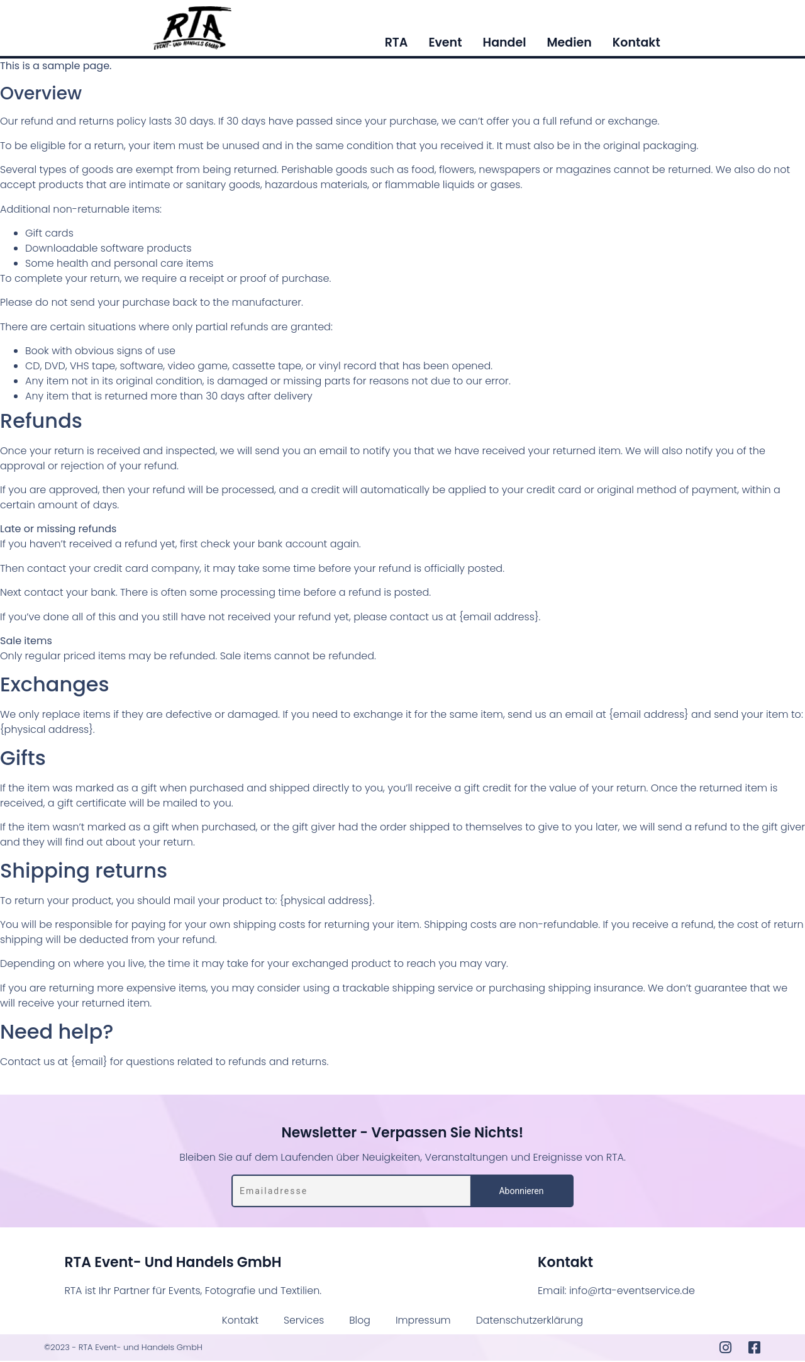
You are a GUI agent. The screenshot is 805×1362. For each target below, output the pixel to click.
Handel (504, 44)
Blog (359, 1321)
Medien (569, 44)
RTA (396, 44)
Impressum (423, 1321)
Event (445, 44)
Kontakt (636, 44)
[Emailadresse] (351, 1192)
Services (302, 1321)
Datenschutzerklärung (531, 1321)
